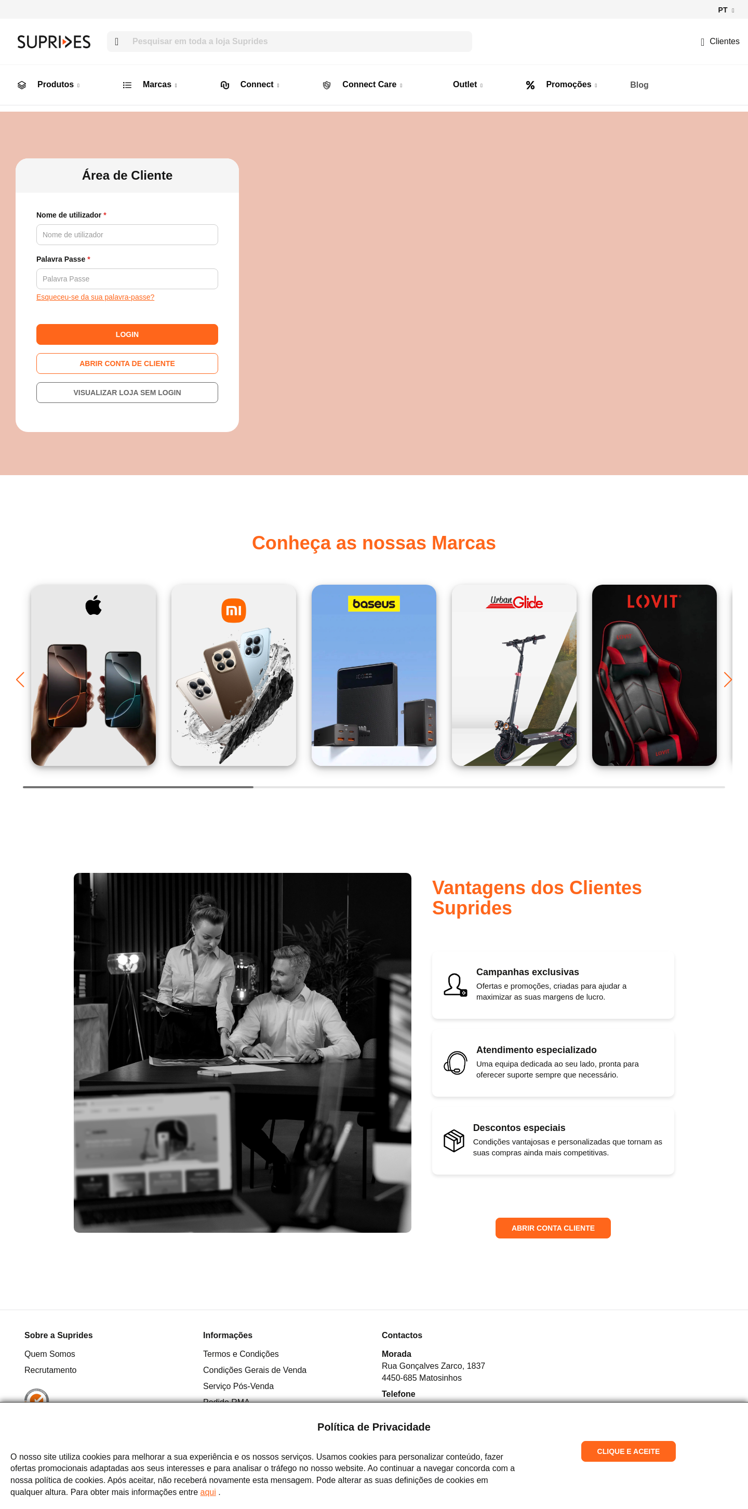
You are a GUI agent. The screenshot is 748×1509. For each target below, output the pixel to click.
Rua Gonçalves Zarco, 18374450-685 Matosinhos (433, 1367)
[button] (726, 10)
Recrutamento (50, 1366)
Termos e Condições (241, 1349)
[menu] (374, 77)
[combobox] (289, 41)
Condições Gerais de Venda (254, 1366)
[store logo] (54, 41)
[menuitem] (22, 78)
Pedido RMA (226, 1398)
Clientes (720, 41)
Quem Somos (49, 1349)
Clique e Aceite (628, 1451)
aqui (208, 1492)
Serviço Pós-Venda (238, 1382)
